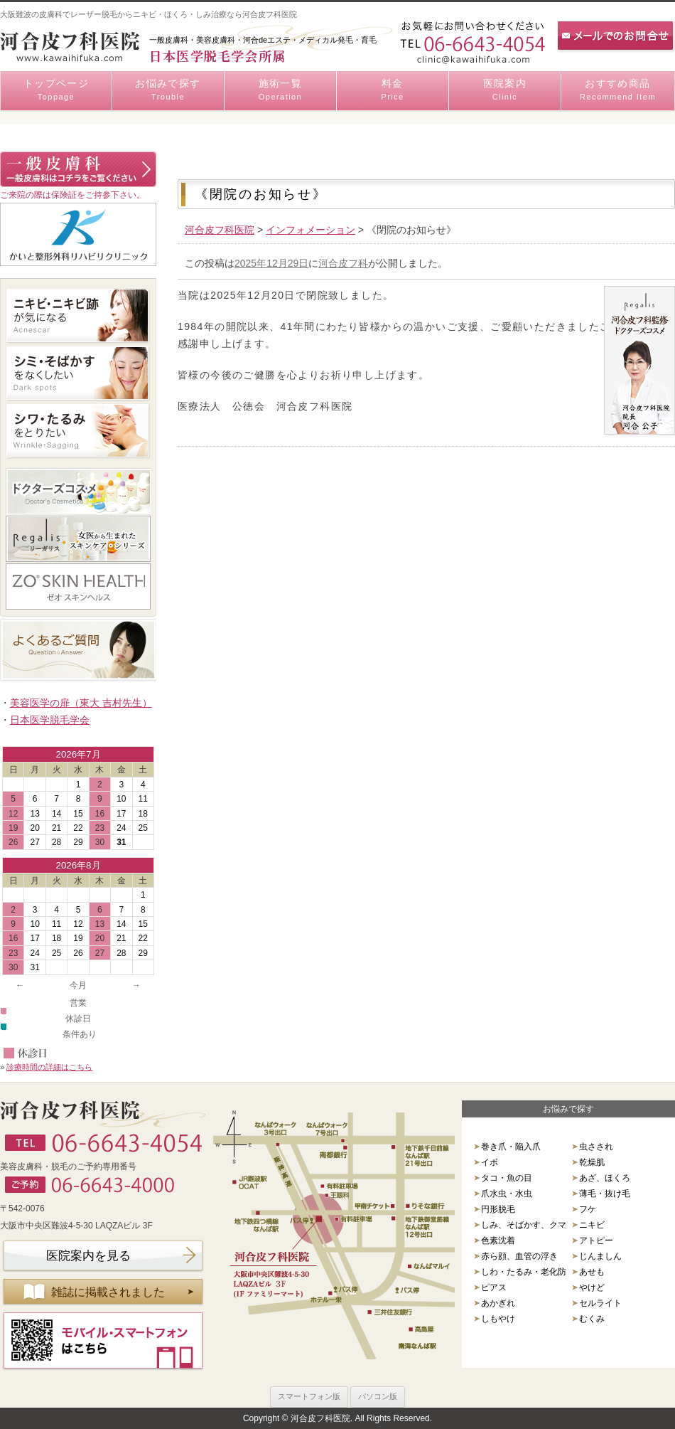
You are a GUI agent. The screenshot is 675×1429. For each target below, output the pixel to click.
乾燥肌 (592, 1162)
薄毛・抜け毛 (604, 1194)
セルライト (600, 1303)
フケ (587, 1209)
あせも (592, 1272)
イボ (489, 1162)
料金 (392, 90)
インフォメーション (310, 229)
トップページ (56, 90)
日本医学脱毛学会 (50, 720)
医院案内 (505, 90)
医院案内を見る (88, 1256)
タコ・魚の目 (506, 1178)
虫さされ (596, 1147)
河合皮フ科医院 (219, 229)
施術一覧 (280, 90)
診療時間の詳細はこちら (49, 1067)
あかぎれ (498, 1303)
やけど (592, 1287)
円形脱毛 (498, 1209)
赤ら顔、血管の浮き (519, 1256)
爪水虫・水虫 (506, 1194)
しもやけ (498, 1319)
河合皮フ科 (343, 263)
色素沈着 (498, 1240)
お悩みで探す (168, 90)
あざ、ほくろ (604, 1178)
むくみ (592, 1319)
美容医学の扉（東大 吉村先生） (81, 702)
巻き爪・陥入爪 (511, 1147)
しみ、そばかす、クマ (523, 1225)
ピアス (494, 1287)
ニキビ (592, 1225)
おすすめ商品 (617, 90)
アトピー (596, 1240)
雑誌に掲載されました (108, 1292)
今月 (78, 985)
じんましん (600, 1256)
